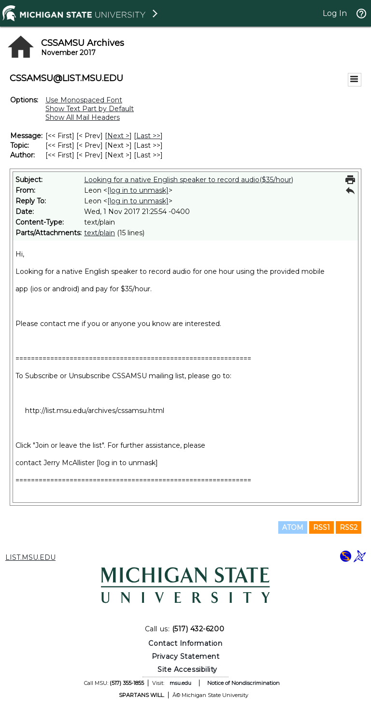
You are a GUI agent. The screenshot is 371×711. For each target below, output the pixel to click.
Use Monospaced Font (83, 100)
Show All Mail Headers (82, 117)
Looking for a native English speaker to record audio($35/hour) (188, 179)
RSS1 (321, 527)
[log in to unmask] (138, 190)
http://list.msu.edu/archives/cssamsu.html (94, 410)
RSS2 (348, 527)
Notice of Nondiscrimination (243, 683)
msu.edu (180, 683)
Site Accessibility (187, 669)
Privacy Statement (186, 656)
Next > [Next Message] (118, 135)
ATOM (292, 527)
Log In (335, 13)
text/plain (99, 232)
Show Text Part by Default (89, 108)
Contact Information (185, 643)
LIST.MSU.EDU (30, 557)
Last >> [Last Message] (148, 135)
